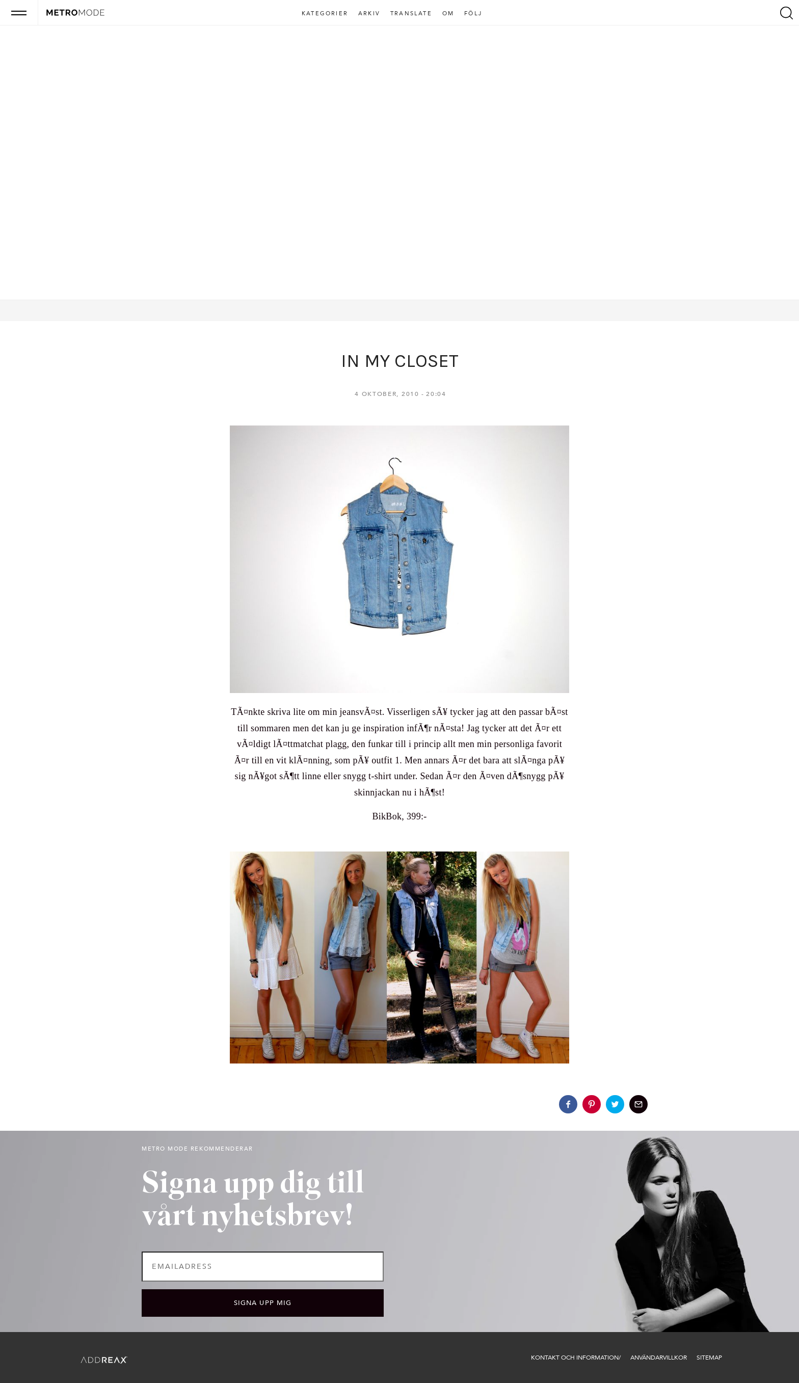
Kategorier (325, 14)
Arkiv (369, 14)
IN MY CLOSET (400, 360)
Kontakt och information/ (576, 1357)
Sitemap (709, 1357)
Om (448, 14)
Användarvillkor (658, 1357)
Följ (473, 14)
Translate (411, 14)
